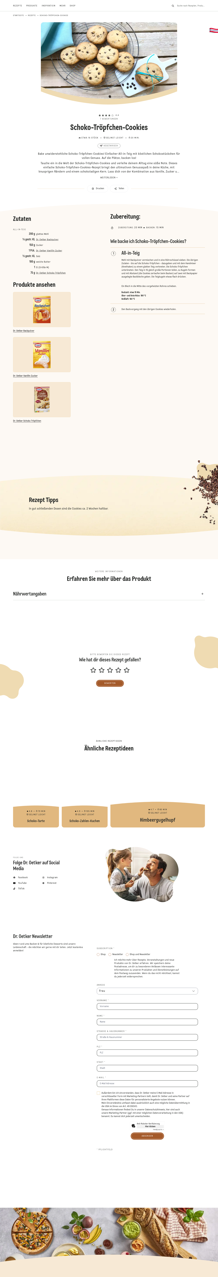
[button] (109, 110)
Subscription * (105, 949)
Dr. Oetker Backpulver (47, 240)
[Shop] (75, 6)
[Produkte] (34, 6)
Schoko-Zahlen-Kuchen (85, 792)
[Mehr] (65, 6)
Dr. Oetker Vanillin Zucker (49, 251)
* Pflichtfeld (105, 1150)
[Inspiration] (51, 6)
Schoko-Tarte (36, 792)
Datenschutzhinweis (155, 1110)
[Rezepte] (19, 6)
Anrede (101, 985)
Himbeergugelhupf (157, 792)
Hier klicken (150, 1127)
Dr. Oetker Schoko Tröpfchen (51, 273)
